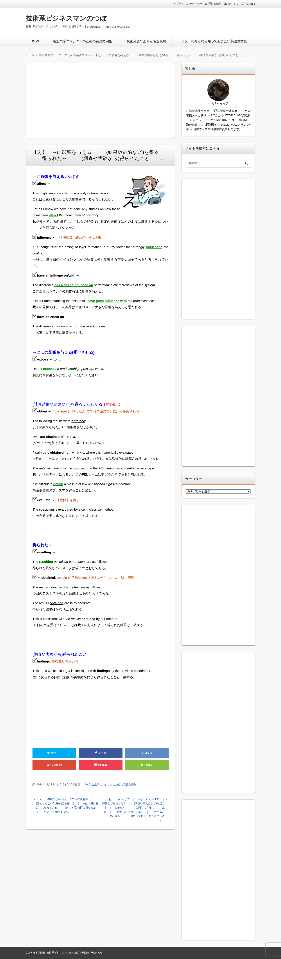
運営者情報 (215, 3)
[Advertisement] (197, 20)
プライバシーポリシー (189, 3)
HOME (35, 41)
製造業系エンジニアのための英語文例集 (82, 41)
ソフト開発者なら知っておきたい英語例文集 (214, 41)
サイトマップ (236, 3)
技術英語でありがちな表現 (146, 41)
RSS (252, 3)
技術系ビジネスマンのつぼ (66, 18)
